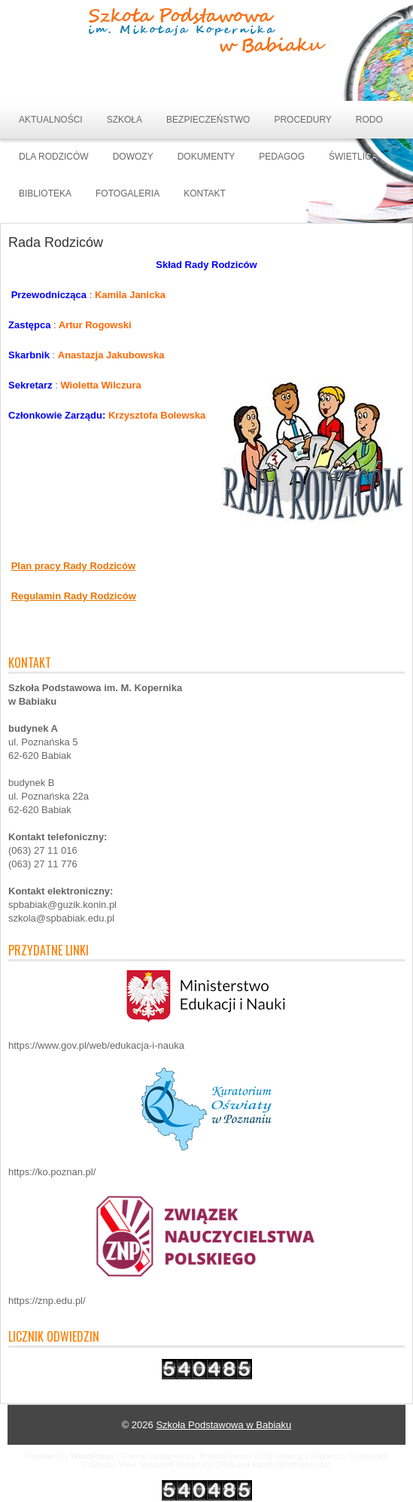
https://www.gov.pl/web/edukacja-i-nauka (96, 1045)
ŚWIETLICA (353, 156)
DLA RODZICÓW (54, 156)
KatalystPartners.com (291, 1464)
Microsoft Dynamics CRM (186, 1464)
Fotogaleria (127, 193)
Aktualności (51, 119)
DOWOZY (133, 156)
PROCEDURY (302, 119)
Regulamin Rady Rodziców (73, 596)
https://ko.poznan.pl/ (52, 1172)
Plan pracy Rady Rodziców (73, 565)
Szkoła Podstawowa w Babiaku (223, 1424)
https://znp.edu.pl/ (47, 1300)
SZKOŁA (124, 119)
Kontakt (205, 193)
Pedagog (282, 156)
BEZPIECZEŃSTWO (208, 119)
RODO (369, 119)
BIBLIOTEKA (45, 193)
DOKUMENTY (206, 156)
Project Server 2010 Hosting (251, 1456)
